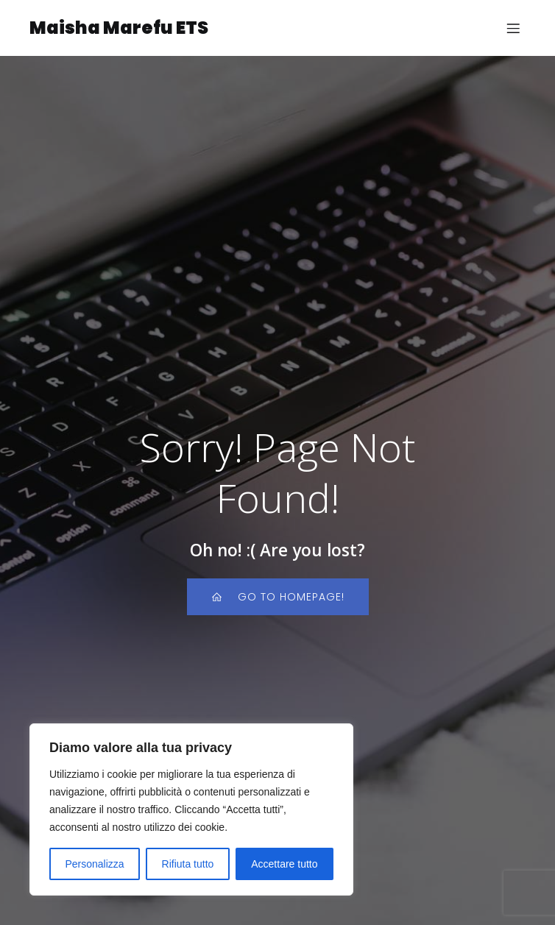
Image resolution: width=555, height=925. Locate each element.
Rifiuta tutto (188, 864)
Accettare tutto (284, 864)
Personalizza (94, 864)
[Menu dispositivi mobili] (513, 27)
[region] (191, 809)
